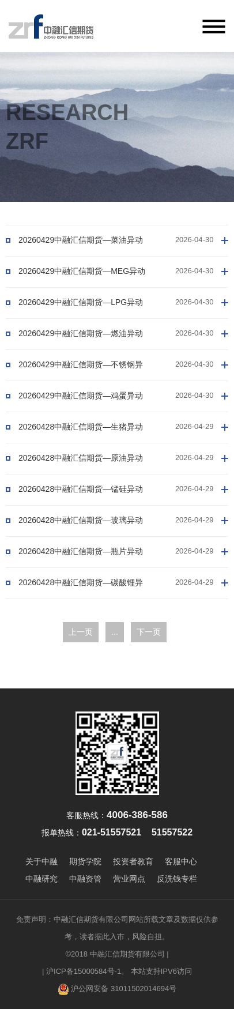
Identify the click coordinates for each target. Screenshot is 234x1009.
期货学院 (85, 861)
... (114, 632)
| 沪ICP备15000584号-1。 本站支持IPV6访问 (117, 971)
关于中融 (41, 861)
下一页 (149, 632)
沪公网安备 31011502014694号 (117, 989)
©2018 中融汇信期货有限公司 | (116, 954)
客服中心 (181, 861)
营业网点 (129, 878)
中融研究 (41, 878)
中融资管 (85, 878)
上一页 (81, 632)
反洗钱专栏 (177, 878)
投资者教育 (133, 861)
